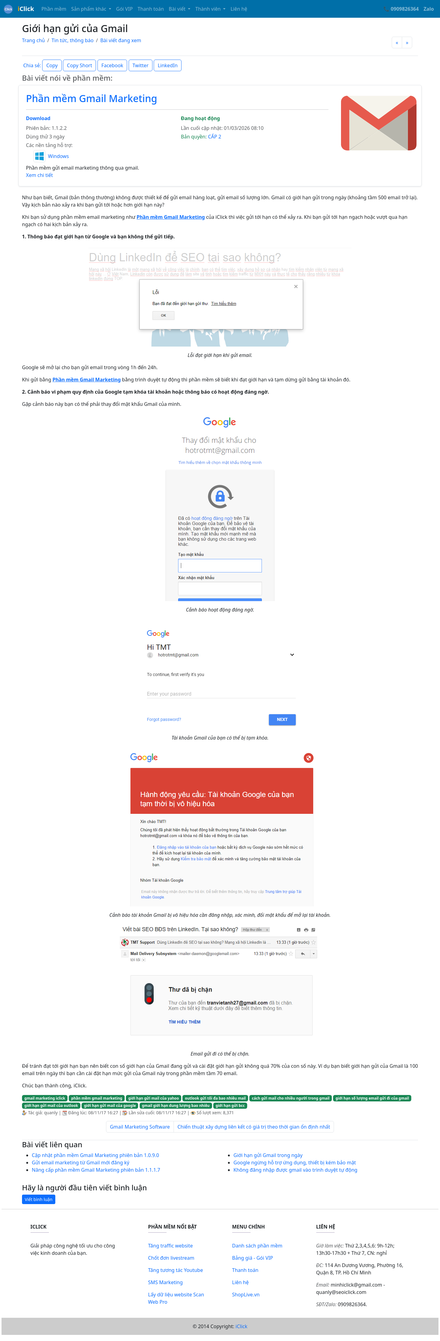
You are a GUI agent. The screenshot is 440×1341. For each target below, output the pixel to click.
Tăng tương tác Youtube (175, 1270)
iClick (242, 1326)
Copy (51, 65)
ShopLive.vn (246, 1294)
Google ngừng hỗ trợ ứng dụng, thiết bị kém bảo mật (294, 1162)
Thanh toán (151, 9)
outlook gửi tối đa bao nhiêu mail (215, 1098)
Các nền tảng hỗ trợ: (49, 145)
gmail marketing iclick (44, 1098)
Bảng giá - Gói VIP (252, 1258)
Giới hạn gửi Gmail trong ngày (267, 1155)
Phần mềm (53, 9)
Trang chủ (33, 40)
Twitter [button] (140, 65)
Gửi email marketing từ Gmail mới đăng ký (80, 1162)
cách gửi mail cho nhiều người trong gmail (290, 1098)
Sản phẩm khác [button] (89, 9)
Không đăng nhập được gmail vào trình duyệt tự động (295, 1169)
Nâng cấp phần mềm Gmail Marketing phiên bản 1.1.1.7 (96, 1169)
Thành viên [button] (208, 9)
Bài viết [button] (178, 9)
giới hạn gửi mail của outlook (51, 1105)
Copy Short (79, 65)
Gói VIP (124, 9)
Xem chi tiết (39, 175)
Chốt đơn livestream (171, 1258)
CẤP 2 (214, 136)
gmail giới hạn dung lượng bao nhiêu (176, 1105)
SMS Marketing (165, 1282)
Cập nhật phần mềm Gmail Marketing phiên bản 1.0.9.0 (95, 1155)
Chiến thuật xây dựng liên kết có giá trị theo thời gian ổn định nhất (254, 1126)
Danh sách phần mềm (257, 1245)
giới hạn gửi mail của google (110, 1105)
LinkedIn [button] (168, 65)
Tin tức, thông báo (73, 40)
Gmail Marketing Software (140, 1126)
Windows (58, 156)
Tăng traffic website (170, 1245)
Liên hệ (238, 9)
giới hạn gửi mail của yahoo (153, 1098)
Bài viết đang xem (120, 40)
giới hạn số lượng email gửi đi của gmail (372, 1098)
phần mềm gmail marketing (96, 1098)
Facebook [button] (112, 65)
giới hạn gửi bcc (230, 1105)
